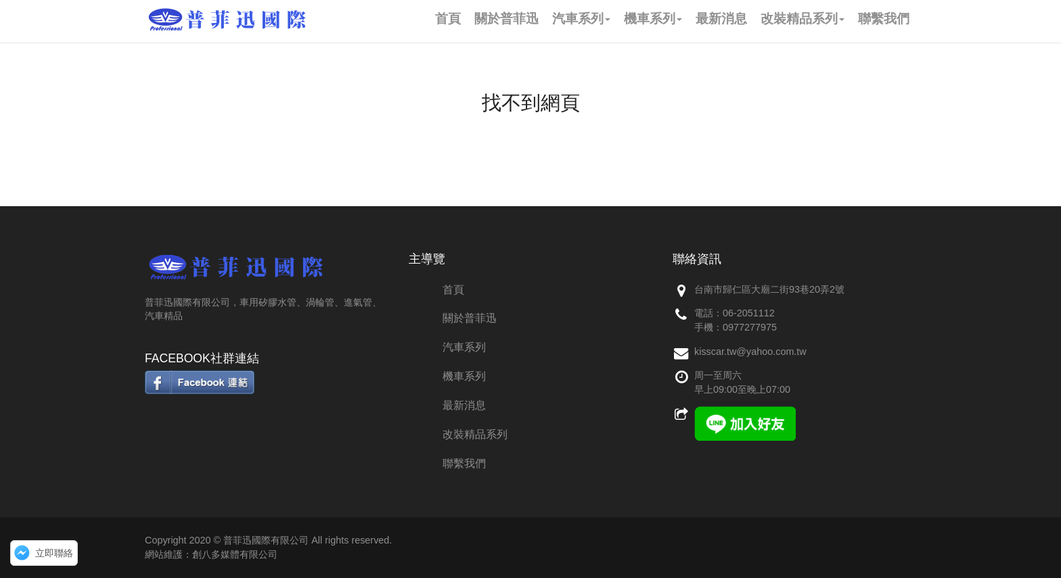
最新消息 (464, 405)
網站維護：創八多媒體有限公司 (211, 554)
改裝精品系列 (475, 434)
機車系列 (464, 376)
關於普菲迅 (470, 318)
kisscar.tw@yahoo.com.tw (750, 351)
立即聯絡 (54, 553)
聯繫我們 (464, 463)
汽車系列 (464, 347)
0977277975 (750, 327)
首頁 (453, 289)
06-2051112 (749, 313)
